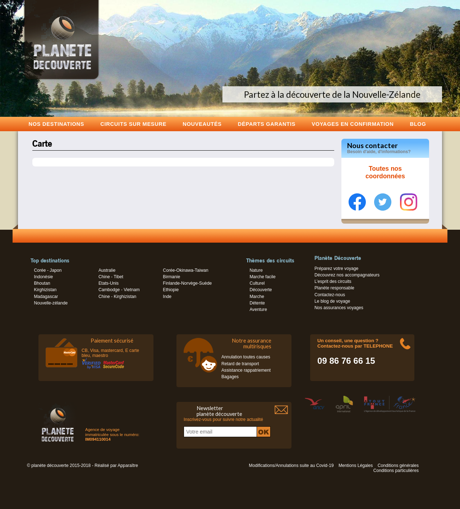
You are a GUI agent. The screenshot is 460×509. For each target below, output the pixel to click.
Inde (167, 296)
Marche (256, 296)
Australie (106, 270)
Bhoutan (42, 283)
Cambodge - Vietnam (119, 289)
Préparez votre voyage (336, 268)
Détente (257, 303)
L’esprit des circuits (332, 281)
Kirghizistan (45, 289)
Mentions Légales (356, 465)
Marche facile (262, 276)
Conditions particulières (396, 470)
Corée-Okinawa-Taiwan (185, 270)
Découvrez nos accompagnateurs (347, 275)
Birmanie (171, 276)
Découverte (260, 289)
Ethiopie (171, 289)
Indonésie (43, 276)
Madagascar (46, 296)
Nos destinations (56, 124)
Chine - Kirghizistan (117, 296)
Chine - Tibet (110, 276)
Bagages (230, 376)
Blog (418, 124)
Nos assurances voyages (338, 307)
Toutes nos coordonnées (385, 172)
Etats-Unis (108, 283)
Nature (256, 270)
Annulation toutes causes (245, 356)
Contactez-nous (329, 294)
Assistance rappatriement (246, 370)
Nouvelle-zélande (51, 303)
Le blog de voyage (332, 301)
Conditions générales (398, 465)
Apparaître (128, 465)
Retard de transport (240, 363)
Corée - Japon (47, 270)
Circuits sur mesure (133, 124)
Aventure (258, 309)
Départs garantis (266, 124)
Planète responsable (334, 287)
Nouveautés (202, 124)
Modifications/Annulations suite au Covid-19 (291, 465)
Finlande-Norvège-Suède (187, 283)
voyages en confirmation (353, 124)
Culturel (256, 283)
